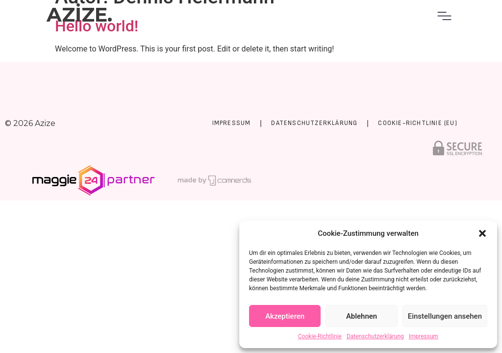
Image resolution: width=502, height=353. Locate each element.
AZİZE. (79, 14)
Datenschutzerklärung (375, 336)
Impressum (423, 336)
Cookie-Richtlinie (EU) (417, 123)
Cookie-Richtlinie (320, 336)
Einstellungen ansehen (445, 316)
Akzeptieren (284, 316)
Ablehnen (361, 316)
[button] (482, 233)
